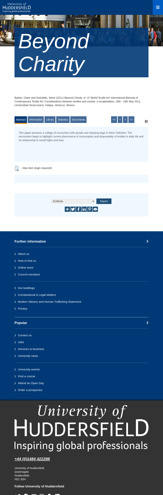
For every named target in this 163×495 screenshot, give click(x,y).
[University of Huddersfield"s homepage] (81, 428)
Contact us (25, 335)
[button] (17, 168)
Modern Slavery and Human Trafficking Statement (49, 301)
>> (131, 119)
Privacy (22, 308)
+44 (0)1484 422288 (32, 459)
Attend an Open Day (31, 383)
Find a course (26, 376)
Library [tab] (50, 119)
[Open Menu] (158, 7)
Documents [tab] (78, 119)
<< (114, 119)
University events (29, 369)
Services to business (31, 349)
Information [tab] (35, 119)
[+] (146, 121)
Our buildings (26, 288)
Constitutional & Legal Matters (37, 294)
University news (28, 355)
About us (23, 253)
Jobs (21, 342)
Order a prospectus (30, 390)
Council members (29, 274)
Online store (25, 267)
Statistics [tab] (63, 119)
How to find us (27, 260)
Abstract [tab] (20, 119)
